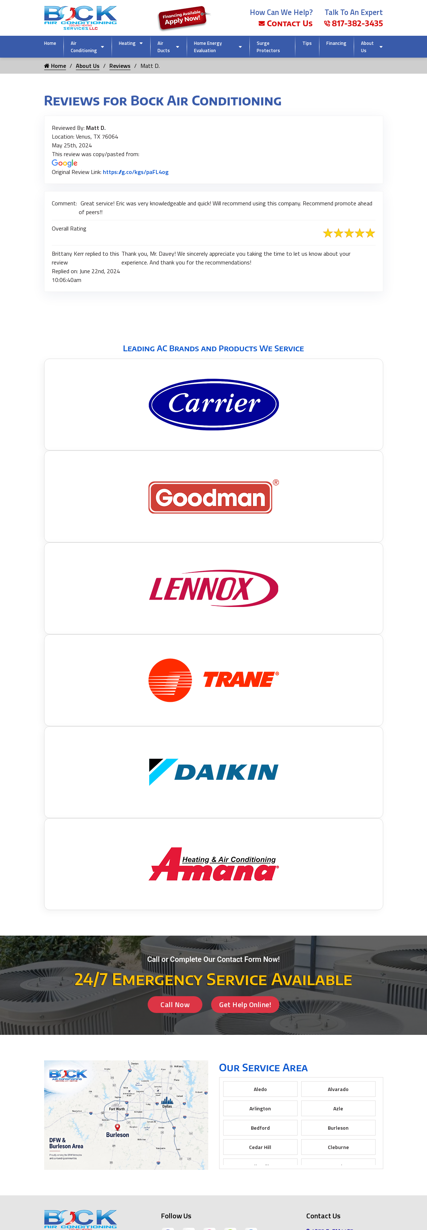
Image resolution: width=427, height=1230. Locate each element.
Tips (307, 43)
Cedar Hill (260, 1147)
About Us (367, 46)
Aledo (260, 1089)
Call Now (175, 1004)
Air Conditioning (84, 46)
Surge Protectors (268, 46)
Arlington (260, 1108)
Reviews (120, 65)
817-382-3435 (353, 23)
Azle (338, 1108)
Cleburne (338, 1147)
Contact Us (286, 23)
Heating (127, 43)
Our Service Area (263, 1067)
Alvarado (338, 1089)
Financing (336, 43)
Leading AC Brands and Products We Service (213, 348)
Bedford (260, 1128)
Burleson (338, 1128)
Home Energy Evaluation (208, 46)
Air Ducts (164, 46)
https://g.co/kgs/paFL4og (135, 171)
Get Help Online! (245, 1004)
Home (50, 43)
